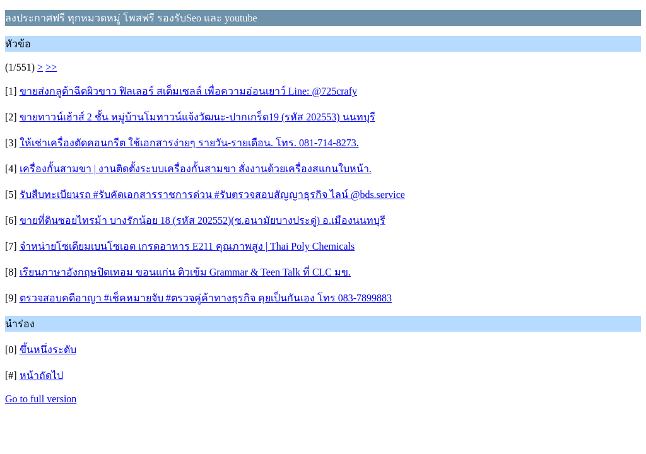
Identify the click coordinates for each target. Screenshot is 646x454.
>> (51, 67)
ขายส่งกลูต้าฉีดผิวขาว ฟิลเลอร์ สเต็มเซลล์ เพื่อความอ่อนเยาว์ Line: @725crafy (188, 91)
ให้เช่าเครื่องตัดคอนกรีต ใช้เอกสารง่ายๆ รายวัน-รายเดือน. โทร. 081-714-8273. (189, 142)
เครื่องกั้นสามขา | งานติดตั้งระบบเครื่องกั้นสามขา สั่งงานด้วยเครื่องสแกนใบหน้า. (196, 168)
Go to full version (40, 398)
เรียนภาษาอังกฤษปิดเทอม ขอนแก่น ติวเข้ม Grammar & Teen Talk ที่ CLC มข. (185, 272)
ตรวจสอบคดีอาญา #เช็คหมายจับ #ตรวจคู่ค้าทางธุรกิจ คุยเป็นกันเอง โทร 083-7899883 (206, 298)
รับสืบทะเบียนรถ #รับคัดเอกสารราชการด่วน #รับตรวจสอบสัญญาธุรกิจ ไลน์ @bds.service (212, 194)
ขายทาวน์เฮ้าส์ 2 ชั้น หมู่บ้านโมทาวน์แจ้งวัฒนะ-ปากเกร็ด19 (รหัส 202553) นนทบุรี (197, 117)
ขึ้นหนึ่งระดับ (48, 349)
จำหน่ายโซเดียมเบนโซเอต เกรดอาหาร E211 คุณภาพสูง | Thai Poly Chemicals (187, 246)
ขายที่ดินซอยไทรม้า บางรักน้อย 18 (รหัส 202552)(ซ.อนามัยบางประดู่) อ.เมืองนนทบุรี (202, 220)
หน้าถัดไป (41, 375)
